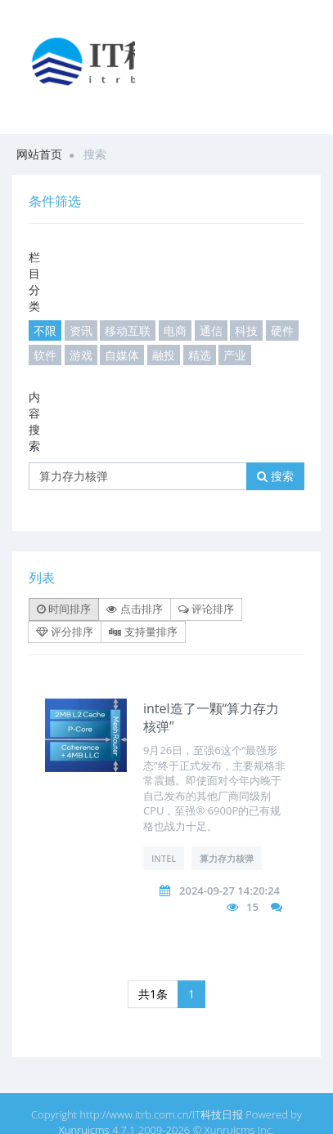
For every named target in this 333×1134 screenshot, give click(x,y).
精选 (199, 355)
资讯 (81, 330)
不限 (45, 330)
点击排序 (134, 608)
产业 (234, 355)
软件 (45, 355)
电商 (175, 330)
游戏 (81, 355)
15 (252, 907)
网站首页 (39, 154)
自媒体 (122, 355)
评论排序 (206, 608)
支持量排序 (143, 631)
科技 (246, 330)
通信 (211, 330)
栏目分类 (34, 281)
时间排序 (64, 608)
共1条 (153, 994)
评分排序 (64, 631)
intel (163, 858)
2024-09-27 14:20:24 (229, 890)
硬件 (282, 330)
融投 (163, 355)
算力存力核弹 (227, 858)
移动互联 (128, 330)
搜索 (275, 476)
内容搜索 (34, 421)
